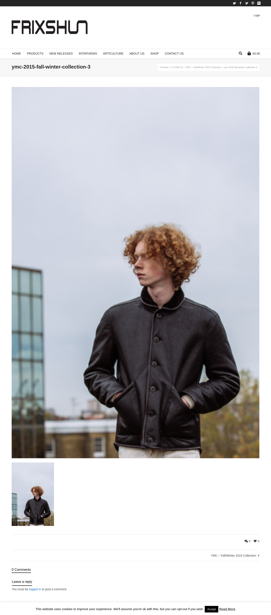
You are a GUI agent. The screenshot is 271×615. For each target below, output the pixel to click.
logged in (35, 589)
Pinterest (252, 3)
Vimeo (246, 3)
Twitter (234, 3)
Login (257, 15)
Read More (227, 609)
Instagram (258, 3)
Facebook (240, 3)
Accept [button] (211, 609)
